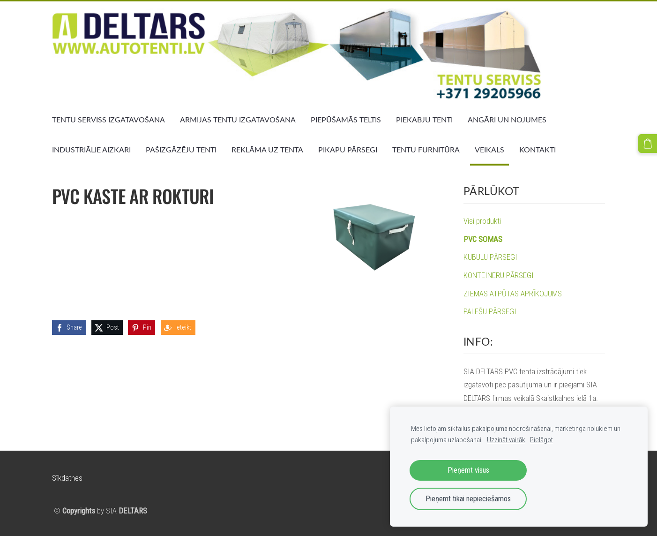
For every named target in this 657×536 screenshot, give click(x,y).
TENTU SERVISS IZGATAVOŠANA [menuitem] (108, 119)
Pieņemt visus (468, 470)
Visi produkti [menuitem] (482, 221)
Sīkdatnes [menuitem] (67, 478)
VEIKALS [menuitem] (489, 149)
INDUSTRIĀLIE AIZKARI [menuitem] (91, 149)
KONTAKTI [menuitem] (537, 149)
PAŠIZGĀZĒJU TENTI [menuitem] (181, 149)
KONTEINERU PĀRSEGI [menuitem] (498, 275)
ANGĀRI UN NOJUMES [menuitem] (507, 119)
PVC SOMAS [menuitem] (482, 239)
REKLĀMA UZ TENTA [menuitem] (267, 149)
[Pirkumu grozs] (647, 143)
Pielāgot (541, 440)
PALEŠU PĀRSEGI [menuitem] (489, 311)
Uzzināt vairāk (506, 440)
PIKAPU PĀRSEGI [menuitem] (347, 149)
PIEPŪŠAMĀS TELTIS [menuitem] (346, 119)
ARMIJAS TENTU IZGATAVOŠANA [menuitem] (238, 119)
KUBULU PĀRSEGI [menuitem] (490, 257)
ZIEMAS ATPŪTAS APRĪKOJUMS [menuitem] (512, 293)
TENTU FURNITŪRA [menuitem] (426, 149)
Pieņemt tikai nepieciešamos (468, 498)
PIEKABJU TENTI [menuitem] (424, 119)
